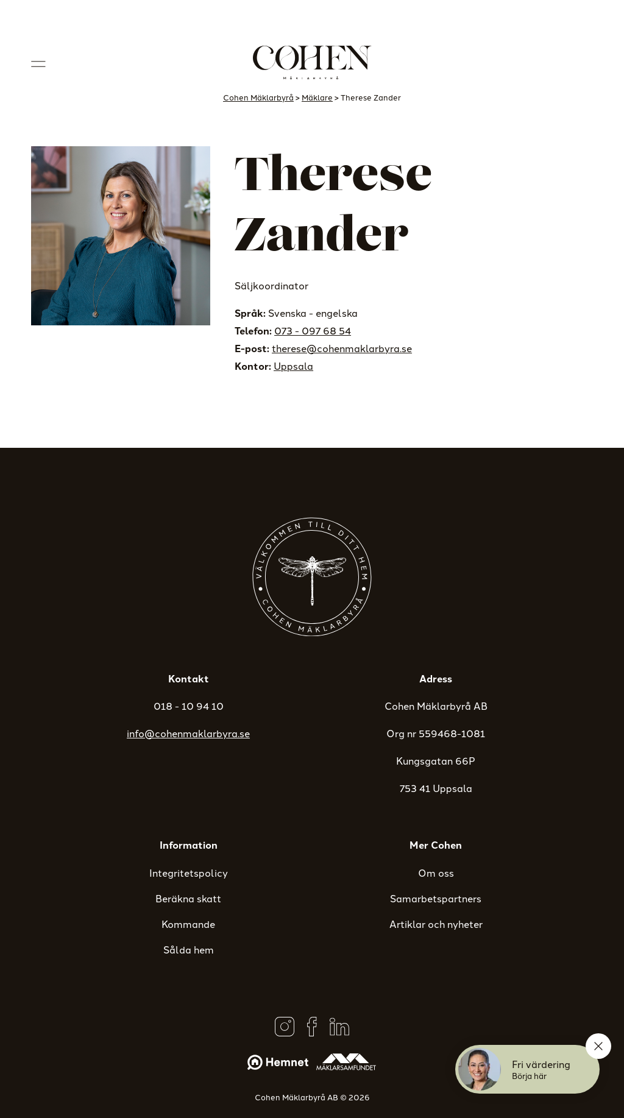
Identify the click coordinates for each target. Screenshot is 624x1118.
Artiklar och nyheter (436, 923)
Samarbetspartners (435, 898)
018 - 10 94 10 (189, 705)
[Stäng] (598, 1046)
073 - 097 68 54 (312, 330)
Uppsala (293, 365)
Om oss (436, 872)
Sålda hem (188, 949)
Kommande (188, 923)
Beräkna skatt (188, 898)
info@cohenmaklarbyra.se (188, 733)
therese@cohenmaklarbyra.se (342, 348)
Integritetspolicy (188, 872)
